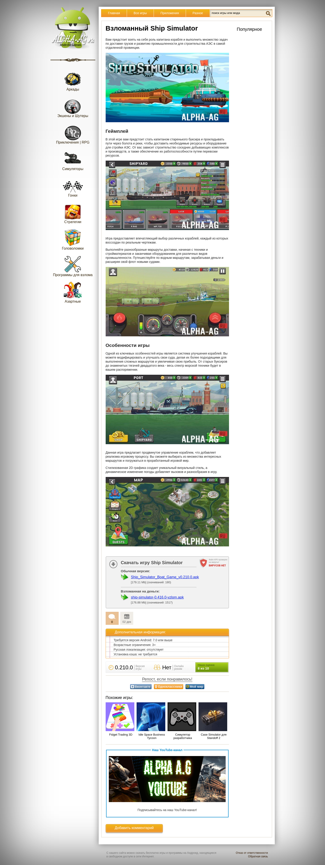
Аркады (73, 80)
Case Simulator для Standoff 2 (214, 736)
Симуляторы (72, 160)
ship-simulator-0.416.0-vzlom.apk (157, 597)
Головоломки (73, 239)
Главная (114, 13)
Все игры (140, 13)
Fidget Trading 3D (120, 734)
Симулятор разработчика (182, 736)
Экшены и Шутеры (72, 107)
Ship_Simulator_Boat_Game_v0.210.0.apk (165, 577)
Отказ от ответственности (252, 852)
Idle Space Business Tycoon (152, 736)
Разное (198, 13)
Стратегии (73, 213)
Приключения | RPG (72, 133)
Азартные (73, 292)
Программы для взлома (72, 266)
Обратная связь (258, 856)
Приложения (170, 13)
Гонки (73, 186)
